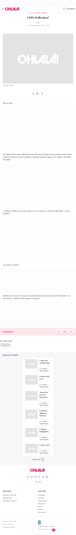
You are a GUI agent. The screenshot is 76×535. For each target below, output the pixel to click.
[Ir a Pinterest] (40, 478)
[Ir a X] (44, 478)
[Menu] (3, 8)
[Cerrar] (53, 530)
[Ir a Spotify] (48, 478)
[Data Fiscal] (39, 523)
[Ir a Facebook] (28, 478)
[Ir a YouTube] (36, 478)
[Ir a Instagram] (32, 478)
